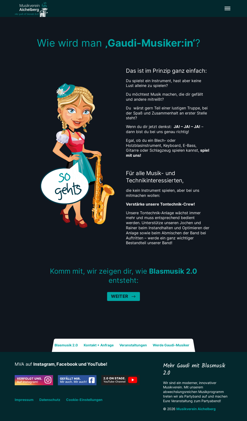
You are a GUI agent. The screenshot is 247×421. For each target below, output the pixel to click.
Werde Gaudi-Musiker (171, 345)
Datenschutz (49, 399)
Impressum (24, 399)
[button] (227, 8)
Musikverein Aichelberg (196, 409)
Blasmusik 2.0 (66, 345)
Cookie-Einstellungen (84, 399)
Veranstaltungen (133, 345)
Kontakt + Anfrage (99, 345)
